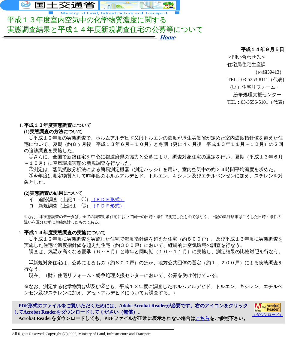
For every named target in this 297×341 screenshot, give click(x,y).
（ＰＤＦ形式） (107, 199)
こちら (202, 318)
